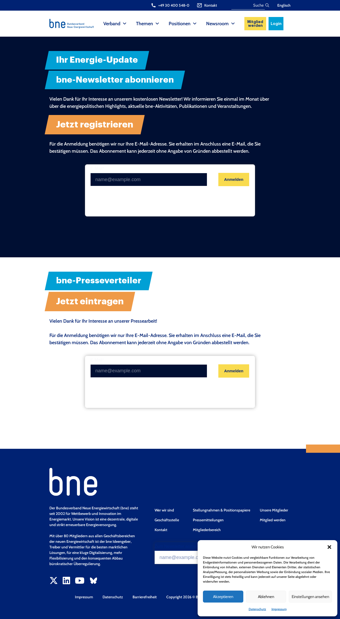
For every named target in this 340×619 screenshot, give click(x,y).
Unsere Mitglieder (274, 510)
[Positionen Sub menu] (195, 23)
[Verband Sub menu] (124, 23)
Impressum (279, 609)
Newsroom (217, 24)
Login (276, 23)
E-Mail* (97, 169)
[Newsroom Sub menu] (233, 23)
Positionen (179, 24)
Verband (111, 24)
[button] (329, 547)
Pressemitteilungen (208, 520)
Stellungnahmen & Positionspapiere (221, 510)
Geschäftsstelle (167, 520)
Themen (144, 24)
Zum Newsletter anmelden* (180, 546)
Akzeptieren (223, 596)
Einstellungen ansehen (310, 596)
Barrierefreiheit (145, 597)
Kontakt (161, 529)
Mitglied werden (255, 23)
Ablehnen (266, 596)
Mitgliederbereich (207, 529)
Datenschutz (257, 609)
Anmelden (234, 179)
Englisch (284, 5)
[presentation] (130, 201)
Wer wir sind (164, 510)
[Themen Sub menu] (157, 23)
